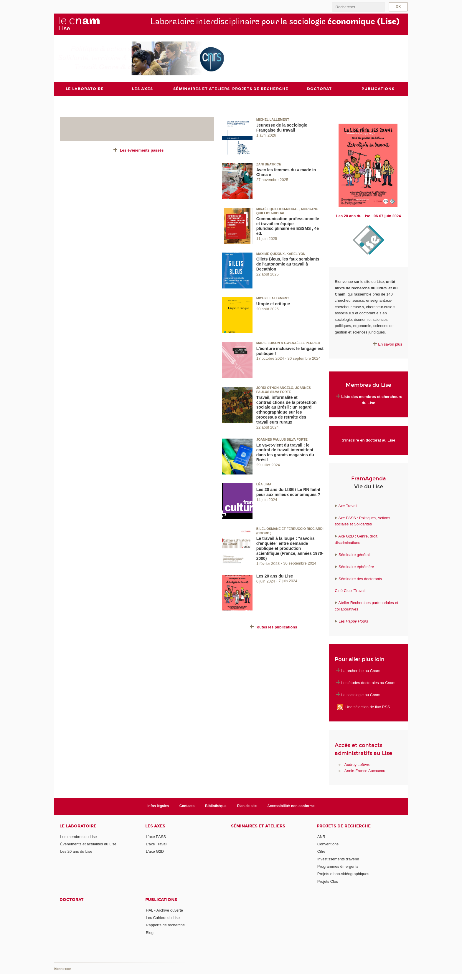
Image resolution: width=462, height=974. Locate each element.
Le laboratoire (78, 826)
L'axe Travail (156, 844)
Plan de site (247, 806)
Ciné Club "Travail (350, 590)
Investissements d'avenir (338, 859)
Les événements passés (142, 150)
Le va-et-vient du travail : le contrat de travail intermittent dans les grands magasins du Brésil (285, 452)
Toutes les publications (276, 627)
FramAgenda (368, 478)
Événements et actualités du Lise (88, 844)
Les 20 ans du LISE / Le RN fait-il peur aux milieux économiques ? (288, 492)
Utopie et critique (273, 303)
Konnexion (62, 969)
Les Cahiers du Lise (163, 917)
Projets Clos (327, 881)
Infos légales (158, 806)
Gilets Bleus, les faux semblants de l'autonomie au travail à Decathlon (287, 264)
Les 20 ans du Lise (274, 576)
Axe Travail (347, 506)
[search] (358, 7)
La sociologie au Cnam (360, 695)
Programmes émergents (337, 866)
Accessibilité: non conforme (291, 806)
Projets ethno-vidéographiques (343, 874)
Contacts (186, 806)
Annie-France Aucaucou (364, 771)
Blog (150, 932)
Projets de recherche (344, 826)
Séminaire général (353, 554)
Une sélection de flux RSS (367, 707)
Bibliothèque (216, 806)
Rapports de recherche (165, 925)
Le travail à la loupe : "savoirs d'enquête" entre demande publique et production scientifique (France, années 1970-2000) (290, 548)
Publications (161, 899)
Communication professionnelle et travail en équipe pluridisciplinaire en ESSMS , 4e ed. (287, 226)
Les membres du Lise (78, 836)
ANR (321, 836)
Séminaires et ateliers (258, 826)
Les (353, 621)
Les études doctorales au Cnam (368, 683)
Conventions (328, 844)
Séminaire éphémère (356, 567)
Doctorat (72, 899)
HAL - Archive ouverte (164, 910)
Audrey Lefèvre (357, 764)
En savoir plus (390, 344)
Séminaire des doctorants (360, 579)
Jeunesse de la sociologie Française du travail (281, 127)
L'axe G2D (155, 851)
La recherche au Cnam (360, 670)
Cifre (321, 851)
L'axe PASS (156, 836)
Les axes (155, 826)
